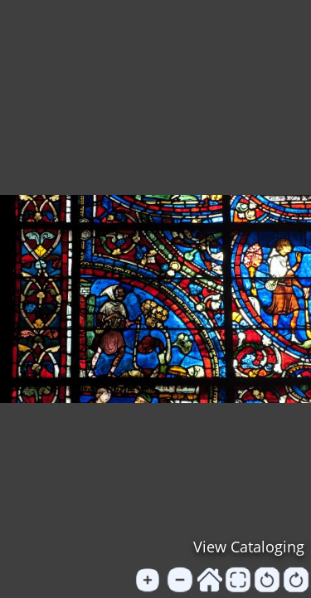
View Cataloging (248, 547)
